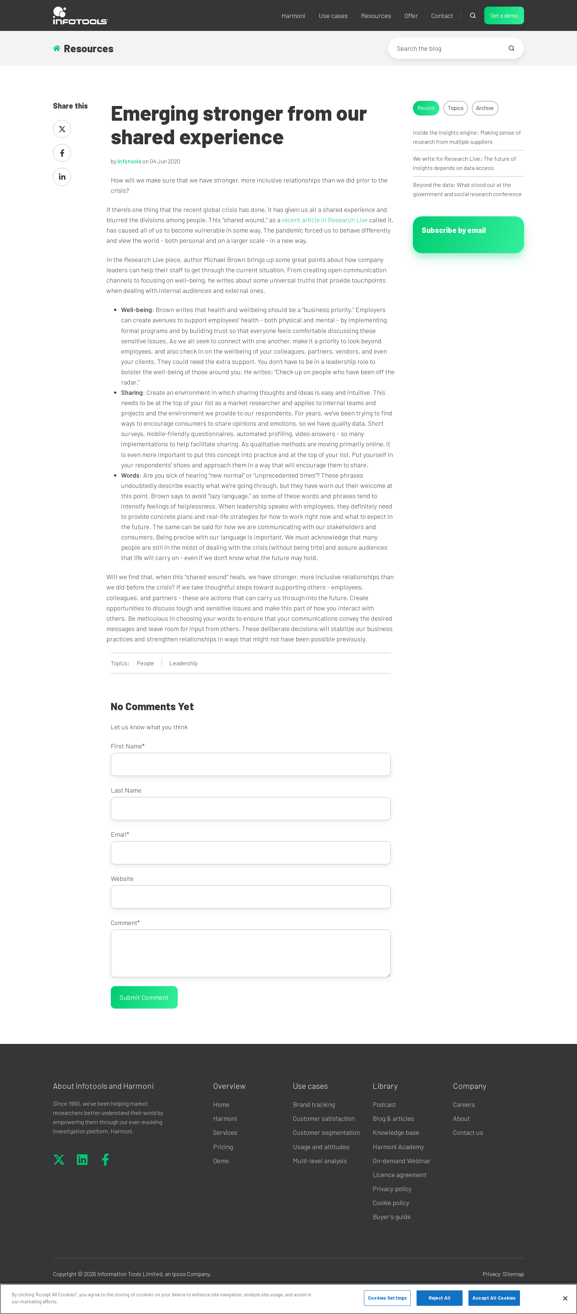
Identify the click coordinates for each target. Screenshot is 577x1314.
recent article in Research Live (325, 220)
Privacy (491, 1273)
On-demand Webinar (402, 1161)
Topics (456, 108)
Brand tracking (314, 1104)
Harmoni (293, 15)
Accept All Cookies (494, 1298)
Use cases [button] (333, 15)
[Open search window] (473, 15)
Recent (426, 108)
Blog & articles (393, 1118)
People (145, 662)
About (461, 1118)
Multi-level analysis (320, 1161)
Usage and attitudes (321, 1147)
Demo (221, 1161)
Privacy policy (392, 1188)
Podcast (384, 1104)
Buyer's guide (392, 1216)
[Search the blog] (511, 48)
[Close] (565, 1298)
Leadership (183, 662)
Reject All (439, 1298)
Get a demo (504, 15)
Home (221, 1104)
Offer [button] (411, 15)
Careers (464, 1104)
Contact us (468, 1132)
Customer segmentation (326, 1132)
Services (225, 1132)
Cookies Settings (387, 1298)
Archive (485, 108)
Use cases (310, 1085)
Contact (442, 15)
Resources (376, 15)
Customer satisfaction (324, 1118)
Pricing (223, 1147)
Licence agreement (399, 1174)
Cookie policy (391, 1202)
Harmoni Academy (398, 1147)
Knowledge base (396, 1132)
